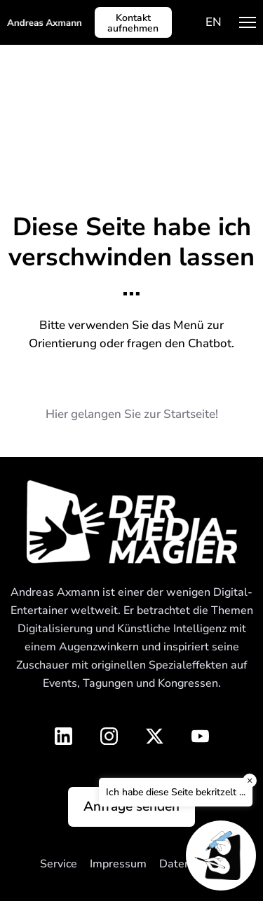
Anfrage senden (131, 806)
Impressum (118, 864)
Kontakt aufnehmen (133, 23)
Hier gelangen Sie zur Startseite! (132, 414)
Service (58, 864)
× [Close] (249, 780)
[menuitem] (213, 22)
